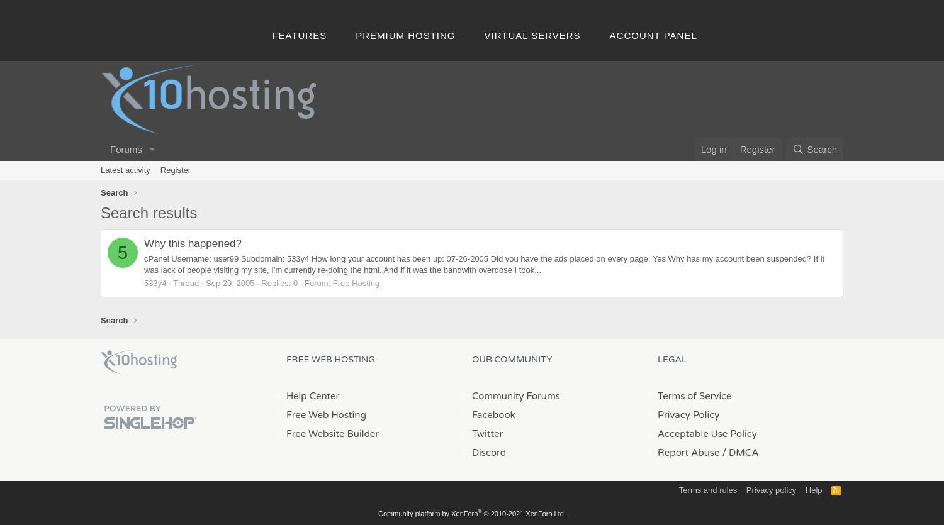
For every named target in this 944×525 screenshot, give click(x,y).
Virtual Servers (533, 35)
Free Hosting (356, 283)
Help (814, 490)
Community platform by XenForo (472, 513)
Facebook (493, 415)
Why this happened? (193, 244)
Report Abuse (689, 452)
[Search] (814, 149)
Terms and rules (708, 490)
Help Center (312, 396)
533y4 (155, 283)
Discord (489, 452)
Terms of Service (695, 396)
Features (299, 35)
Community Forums (516, 396)
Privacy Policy (688, 415)
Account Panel (653, 35)
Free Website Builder (332, 433)
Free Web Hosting (326, 415)
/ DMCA (740, 452)
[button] (152, 149)
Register (175, 170)
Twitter (487, 433)
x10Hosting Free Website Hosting (139, 362)
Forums (126, 149)
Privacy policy (771, 490)
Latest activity (125, 170)
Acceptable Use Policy (707, 433)
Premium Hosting (405, 35)
